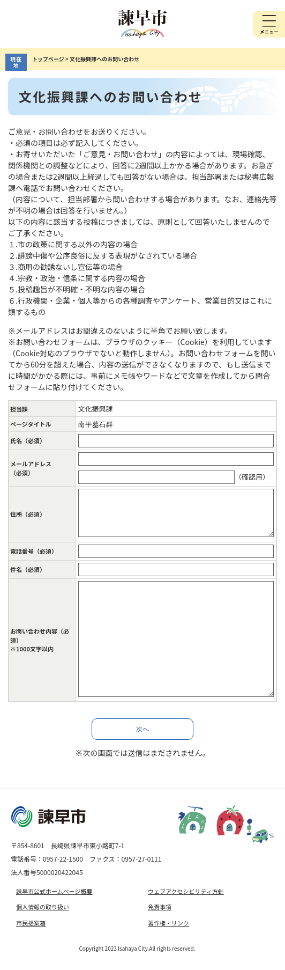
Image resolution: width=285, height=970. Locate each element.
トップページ (48, 59)
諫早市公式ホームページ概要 (54, 891)
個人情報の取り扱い (42, 906)
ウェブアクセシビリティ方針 (186, 891)
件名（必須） (28, 569)
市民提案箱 (31, 922)
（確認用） (252, 477)
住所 (28, 514)
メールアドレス (30, 468)
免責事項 (159, 906)
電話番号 (33, 551)
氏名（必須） (28, 440)
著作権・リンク (168, 922)
